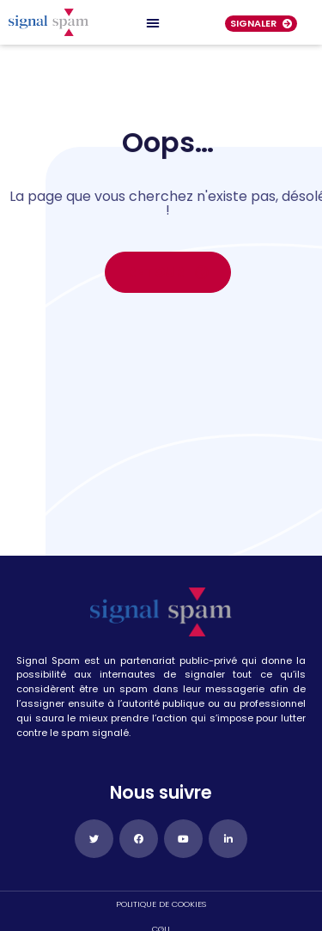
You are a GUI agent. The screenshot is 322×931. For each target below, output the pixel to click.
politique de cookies (161, 904)
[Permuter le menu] (153, 22)
